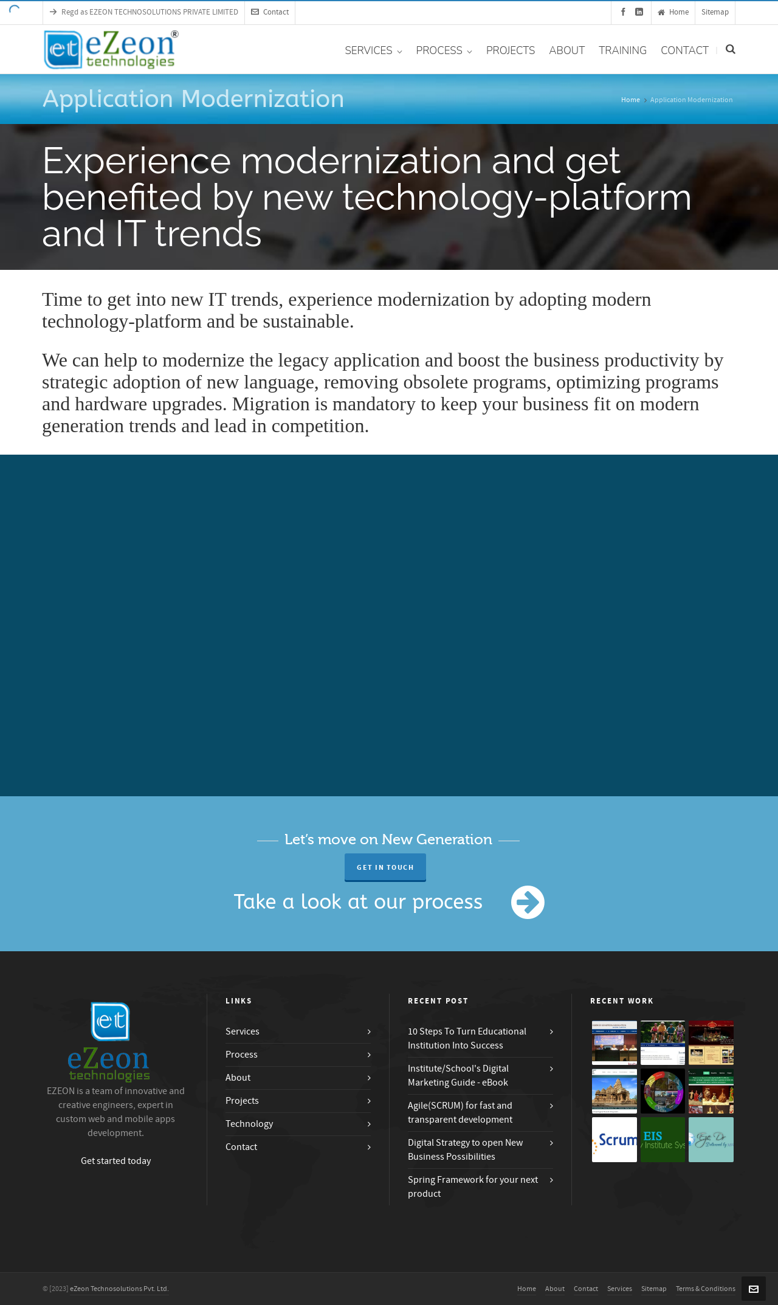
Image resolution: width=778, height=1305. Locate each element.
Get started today (116, 1161)
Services (242, 1031)
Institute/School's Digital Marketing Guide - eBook (458, 1075)
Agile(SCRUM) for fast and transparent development (460, 1113)
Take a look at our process (358, 902)
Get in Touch (385, 868)
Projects (242, 1101)
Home (673, 12)
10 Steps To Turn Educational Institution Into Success (467, 1038)
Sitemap (715, 12)
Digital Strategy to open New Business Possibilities (465, 1150)
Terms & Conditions (705, 1288)
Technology (249, 1124)
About (237, 1078)
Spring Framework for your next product (473, 1187)
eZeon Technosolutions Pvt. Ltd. (119, 1288)
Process (241, 1054)
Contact (270, 12)
